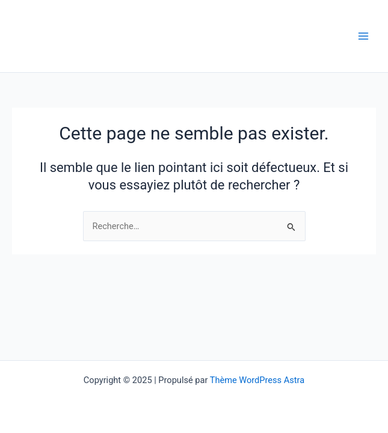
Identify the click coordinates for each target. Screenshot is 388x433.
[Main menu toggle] (363, 36)
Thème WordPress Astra (257, 380)
